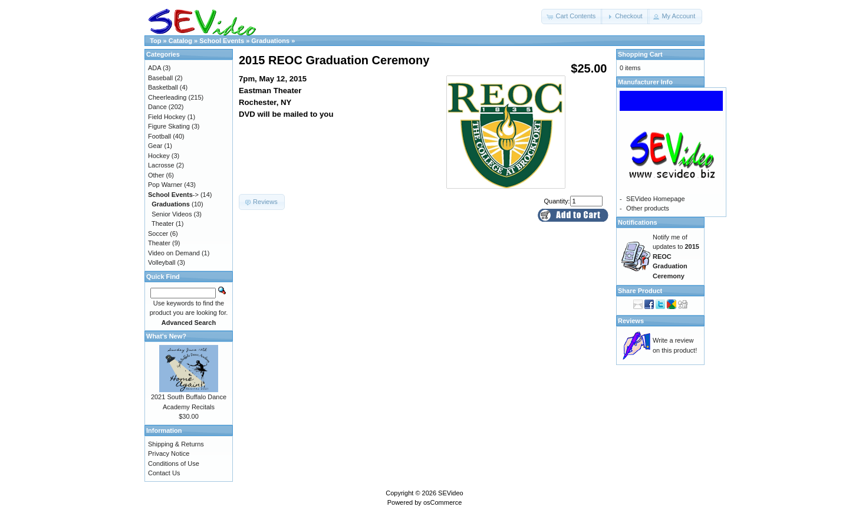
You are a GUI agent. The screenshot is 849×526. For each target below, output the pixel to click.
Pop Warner (165, 184)
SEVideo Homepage (655, 198)
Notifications (637, 222)
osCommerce (442, 502)
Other (156, 175)
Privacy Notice (168, 453)
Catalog (180, 40)
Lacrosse (161, 165)
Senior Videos (172, 214)
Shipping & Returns (176, 444)
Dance (157, 106)
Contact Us (164, 472)
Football (159, 136)
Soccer (158, 233)
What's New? (166, 336)
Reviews (631, 320)
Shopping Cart (640, 54)
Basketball (163, 87)
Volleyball (161, 262)
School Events (221, 40)
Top (155, 40)
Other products (647, 208)
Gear (155, 145)
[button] (572, 16)
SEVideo (450, 493)
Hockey (159, 155)
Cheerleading (167, 97)
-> (173, 194)
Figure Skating (169, 126)
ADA (154, 67)
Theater (163, 223)
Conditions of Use (173, 463)
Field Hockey (167, 116)
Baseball (160, 77)
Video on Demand (174, 253)
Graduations (270, 40)
